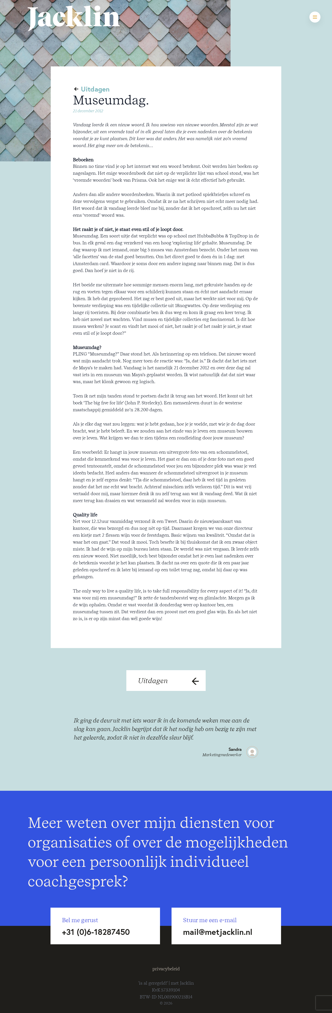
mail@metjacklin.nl (217, 932)
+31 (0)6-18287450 (96, 932)
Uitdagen (95, 88)
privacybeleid (166, 969)
